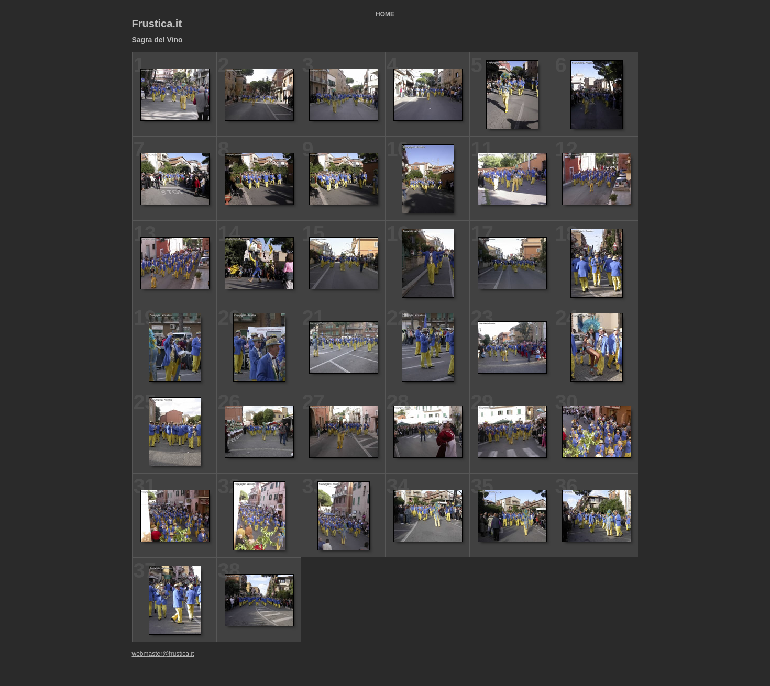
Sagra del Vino (157, 40)
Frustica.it (157, 23)
